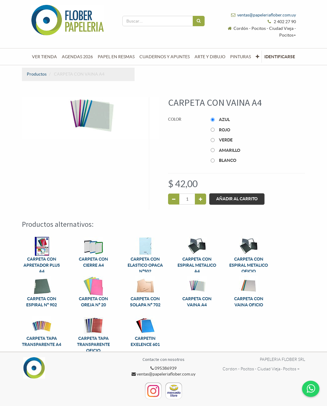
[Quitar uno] (173, 199)
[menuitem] (44, 57)
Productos (37, 74)
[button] (257, 57)
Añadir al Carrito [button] (237, 199)
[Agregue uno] (200, 199)
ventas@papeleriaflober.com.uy (266, 14)
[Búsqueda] (199, 21)
